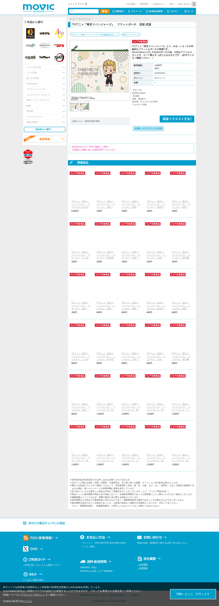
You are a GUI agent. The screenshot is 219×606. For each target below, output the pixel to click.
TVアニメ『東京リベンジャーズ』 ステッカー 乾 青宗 (106, 255)
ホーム (72, 18)
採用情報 (144, 4)
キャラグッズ (85, 18)
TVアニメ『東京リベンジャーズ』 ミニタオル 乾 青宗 (106, 356)
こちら (28, 601)
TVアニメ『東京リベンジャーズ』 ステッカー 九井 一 (131, 255)
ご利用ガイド (158, 4)
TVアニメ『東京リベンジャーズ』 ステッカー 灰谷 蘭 (181, 255)
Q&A (171, 4)
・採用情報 (142, 568)
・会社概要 (142, 564)
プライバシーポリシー (33, 594)
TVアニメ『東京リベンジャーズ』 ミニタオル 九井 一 (131, 356)
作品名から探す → (44, 129)
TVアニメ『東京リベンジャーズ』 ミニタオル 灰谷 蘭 (181, 356)
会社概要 (131, 4)
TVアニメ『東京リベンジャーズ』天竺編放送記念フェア (95, 35)
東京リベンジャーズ (131, 35)
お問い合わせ (184, 4)
